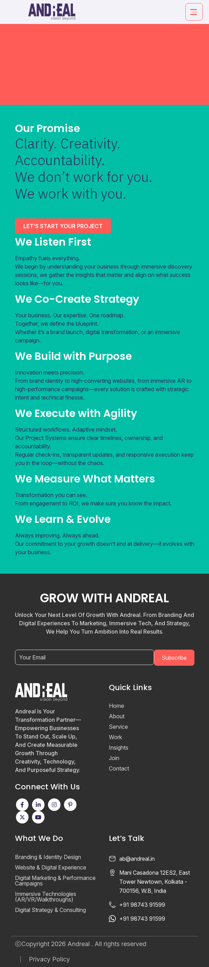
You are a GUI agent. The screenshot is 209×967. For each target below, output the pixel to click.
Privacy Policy (49, 959)
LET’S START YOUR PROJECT (63, 226)
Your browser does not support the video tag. (104, 52)
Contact (119, 768)
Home (116, 705)
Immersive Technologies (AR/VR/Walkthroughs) (45, 896)
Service (118, 726)
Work (115, 737)
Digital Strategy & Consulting (50, 909)
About (116, 716)
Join (114, 758)
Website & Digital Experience (50, 867)
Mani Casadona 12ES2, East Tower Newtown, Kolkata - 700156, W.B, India (154, 881)
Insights (118, 747)
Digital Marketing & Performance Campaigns (55, 880)
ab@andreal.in (137, 858)
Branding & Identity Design (48, 856)
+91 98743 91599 (142, 904)
